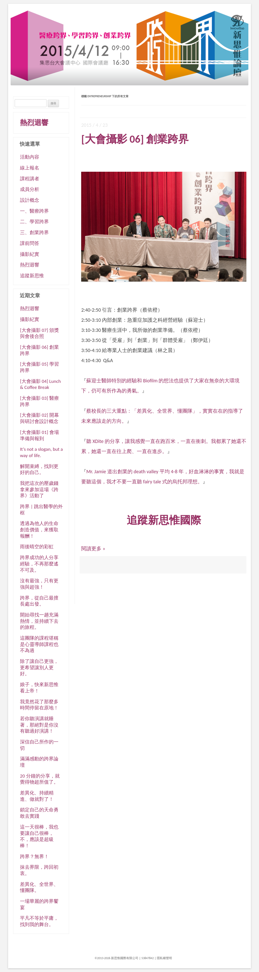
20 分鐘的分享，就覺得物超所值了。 (40, 779)
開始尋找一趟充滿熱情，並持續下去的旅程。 (39, 621)
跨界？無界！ (34, 856)
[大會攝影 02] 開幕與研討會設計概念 (39, 418)
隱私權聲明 (164, 958)
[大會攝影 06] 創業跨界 (135, 139)
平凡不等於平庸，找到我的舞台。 (39, 921)
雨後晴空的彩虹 (37, 547)
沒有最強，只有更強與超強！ (39, 584)
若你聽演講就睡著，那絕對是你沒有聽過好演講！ (39, 725)
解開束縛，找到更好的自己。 (39, 469)
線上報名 (29, 168)
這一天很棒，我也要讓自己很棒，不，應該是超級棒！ (39, 836)
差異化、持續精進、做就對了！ (37, 796)
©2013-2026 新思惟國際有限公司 (116, 958)
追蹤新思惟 (32, 276)
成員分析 (29, 189)
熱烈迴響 (34, 122)
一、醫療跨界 (34, 211)
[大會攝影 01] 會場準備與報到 (39, 435)
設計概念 (29, 200)
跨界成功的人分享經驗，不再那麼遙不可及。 (39, 564)
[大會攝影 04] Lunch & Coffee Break (40, 384)
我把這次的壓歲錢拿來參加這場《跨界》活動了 (39, 489)
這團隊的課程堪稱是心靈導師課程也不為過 (39, 644)
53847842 (147, 958)
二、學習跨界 (34, 222)
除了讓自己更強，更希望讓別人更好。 (39, 667)
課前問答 (29, 243)
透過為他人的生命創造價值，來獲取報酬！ (39, 529)
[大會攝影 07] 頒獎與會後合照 (39, 333)
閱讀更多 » (93, 548)
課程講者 (29, 179)
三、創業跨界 (34, 232)
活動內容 (29, 157)
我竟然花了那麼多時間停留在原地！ (39, 705)
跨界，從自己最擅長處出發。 (39, 601)
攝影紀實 (29, 254)
